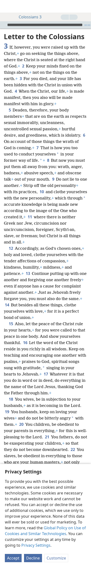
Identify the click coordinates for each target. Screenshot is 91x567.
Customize (56, 558)
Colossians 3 (27, 17)
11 (30, 217)
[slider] (45, 25)
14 (7, 305)
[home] (7, 6)
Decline (33, 558)
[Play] (3, 25)
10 (42, 191)
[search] (85, 6)
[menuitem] (7, 6)
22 (73, 449)
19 (7, 411)
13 (28, 273)
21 (47, 437)
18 (11, 399)
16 (25, 342)
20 (21, 424)
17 (46, 374)
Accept (13, 558)
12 (11, 248)
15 (11, 323)
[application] (45, 25)
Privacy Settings (35, 545)
